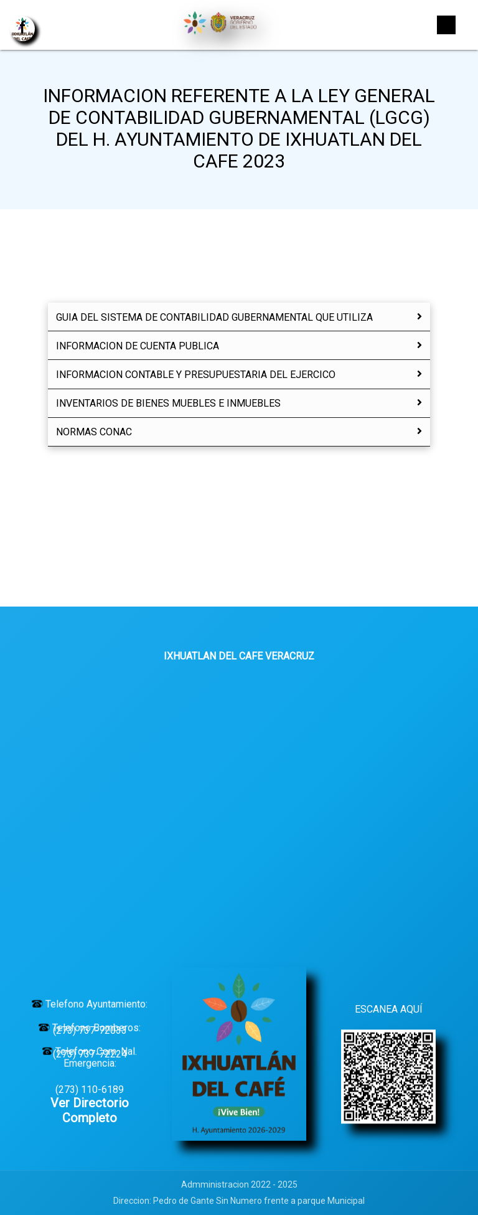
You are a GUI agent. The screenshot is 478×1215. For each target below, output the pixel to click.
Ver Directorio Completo (89, 1110)
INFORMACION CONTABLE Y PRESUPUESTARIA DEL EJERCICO (238, 375)
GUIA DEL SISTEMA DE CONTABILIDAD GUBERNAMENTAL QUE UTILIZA (238, 317)
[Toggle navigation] (446, 25)
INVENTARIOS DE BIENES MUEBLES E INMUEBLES (238, 403)
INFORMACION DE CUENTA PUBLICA (238, 346)
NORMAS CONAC (238, 432)
